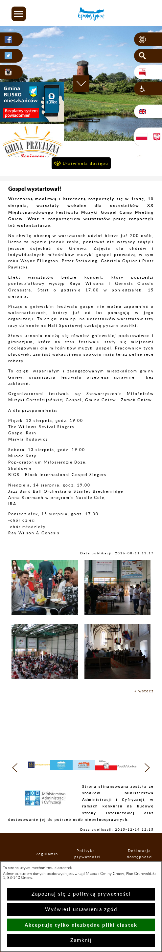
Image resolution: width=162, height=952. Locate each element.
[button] (19, 14)
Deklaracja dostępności (139, 854)
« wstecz (144, 691)
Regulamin (41, 854)
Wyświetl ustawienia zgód (81, 909)
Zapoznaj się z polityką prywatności (81, 894)
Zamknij (81, 940)
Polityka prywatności (85, 854)
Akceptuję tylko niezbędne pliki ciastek (81, 925)
